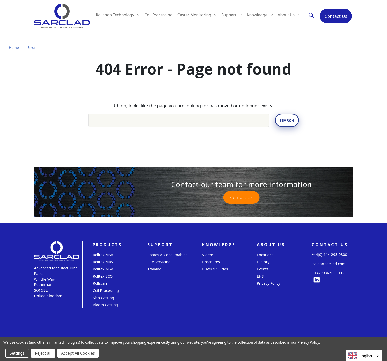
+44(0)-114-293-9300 (329, 254)
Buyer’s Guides (215, 268)
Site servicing (159, 261)
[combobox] (364, 355)
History (263, 261)
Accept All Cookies (78, 353)
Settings (17, 353)
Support (231, 15)
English (360, 355)
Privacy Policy (268, 283)
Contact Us (336, 16)
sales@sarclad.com (329, 263)
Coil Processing (158, 15)
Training (154, 268)
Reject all (43, 353)
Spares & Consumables (167, 254)
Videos (208, 254)
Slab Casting (103, 297)
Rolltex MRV (103, 261)
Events (262, 268)
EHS (260, 275)
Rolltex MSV (103, 268)
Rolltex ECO (103, 275)
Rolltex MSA (103, 254)
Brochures (211, 261)
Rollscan (100, 283)
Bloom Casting (105, 304)
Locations (265, 254)
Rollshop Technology (117, 15)
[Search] (311, 15)
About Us (289, 15)
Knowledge (260, 15)
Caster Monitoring (196, 15)
